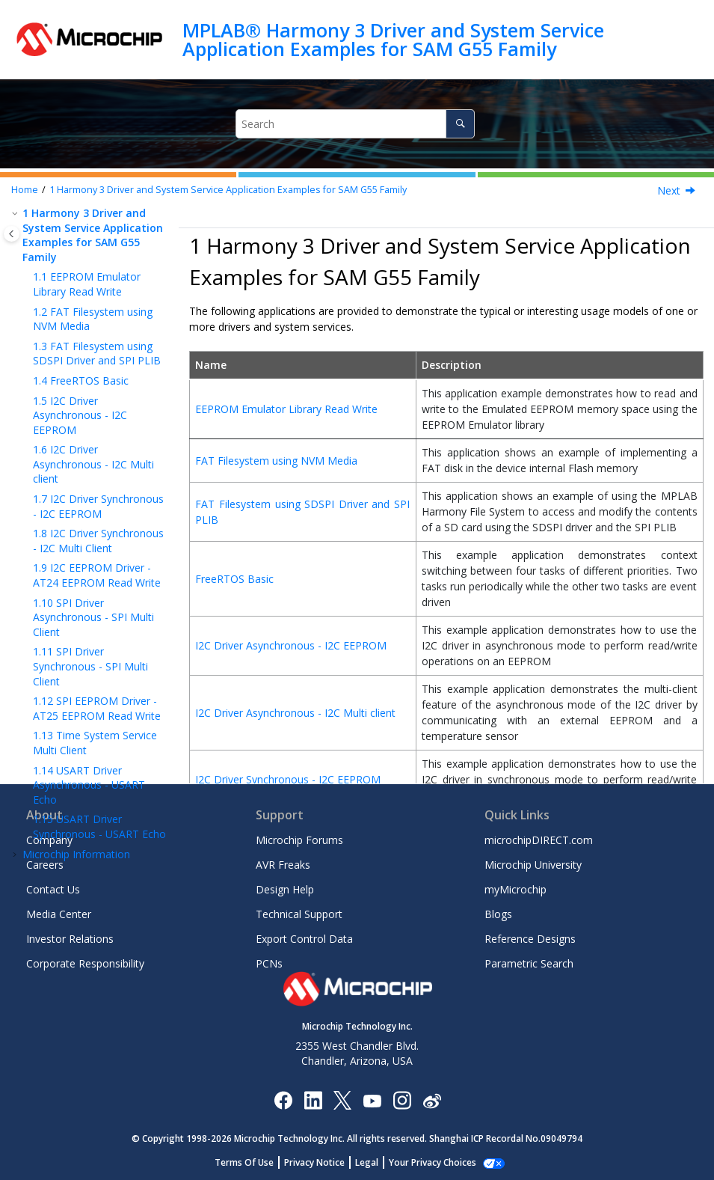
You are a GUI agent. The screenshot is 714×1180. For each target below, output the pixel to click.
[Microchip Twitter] (342, 1099)
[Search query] (356, 123)
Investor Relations (70, 939)
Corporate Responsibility (85, 963)
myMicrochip (515, 889)
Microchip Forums (299, 840)
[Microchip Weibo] (431, 1099)
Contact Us (53, 889)
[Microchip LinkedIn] (313, 1099)
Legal (375, 1162)
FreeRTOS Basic (81, 380)
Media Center (58, 914)
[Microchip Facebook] (283, 1099)
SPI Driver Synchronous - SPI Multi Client (90, 666)
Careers (45, 865)
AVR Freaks (283, 865)
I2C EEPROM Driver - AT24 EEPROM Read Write (97, 575)
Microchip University (533, 865)
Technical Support (299, 914)
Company (49, 840)
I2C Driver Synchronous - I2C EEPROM (98, 506)
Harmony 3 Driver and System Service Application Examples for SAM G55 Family (228, 189)
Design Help (285, 889)
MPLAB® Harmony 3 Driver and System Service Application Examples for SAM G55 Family (393, 39)
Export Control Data (304, 939)
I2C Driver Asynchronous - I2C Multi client (93, 464)
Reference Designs (530, 939)
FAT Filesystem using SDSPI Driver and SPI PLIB (97, 353)
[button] (16, 213)
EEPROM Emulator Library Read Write (87, 284)
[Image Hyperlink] (372, 1099)
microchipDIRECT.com (538, 840)
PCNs (269, 963)
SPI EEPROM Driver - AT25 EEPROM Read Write (97, 708)
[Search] (460, 123)
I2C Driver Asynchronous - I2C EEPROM (80, 415)
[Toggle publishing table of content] (11, 234)
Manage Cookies (432, 1162)
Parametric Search (528, 963)
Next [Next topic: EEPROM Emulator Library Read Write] (668, 190)
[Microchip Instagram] (402, 1099)
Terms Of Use (252, 1162)
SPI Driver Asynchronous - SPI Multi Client (93, 617)
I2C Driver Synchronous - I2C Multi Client (98, 540)
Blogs (498, 914)
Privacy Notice (322, 1162)
